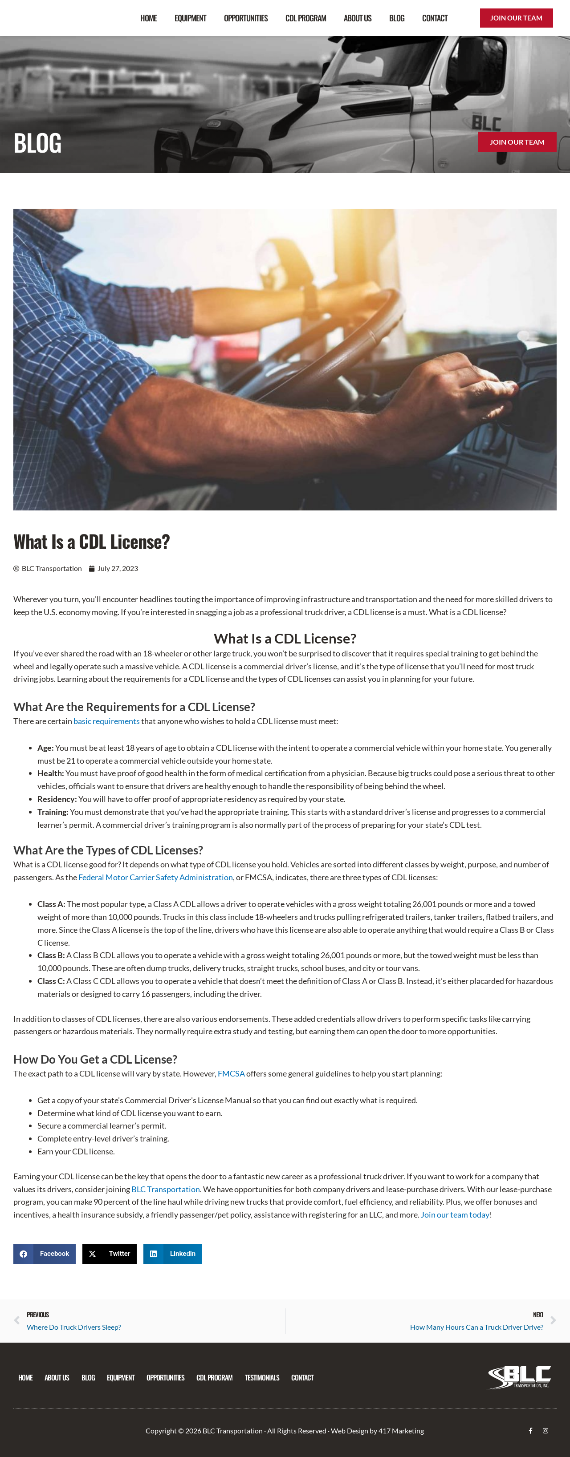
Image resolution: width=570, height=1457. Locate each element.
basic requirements (106, 721)
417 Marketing (401, 1430)
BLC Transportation (165, 1189)
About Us (357, 18)
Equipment (190, 18)
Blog (396, 18)
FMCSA (231, 1073)
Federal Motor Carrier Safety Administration (155, 877)
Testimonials (273, 1377)
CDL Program (305, 18)
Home (148, 18)
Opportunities (246, 18)
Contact (435, 18)
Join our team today (455, 1214)
